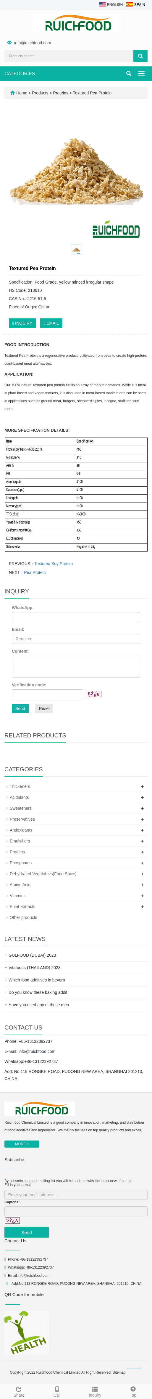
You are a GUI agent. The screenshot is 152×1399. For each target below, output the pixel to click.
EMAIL (51, 323)
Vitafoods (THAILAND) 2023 (35, 967)
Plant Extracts (22, 906)
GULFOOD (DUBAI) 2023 (32, 955)
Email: (18, 629)
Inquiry (95, 1391)
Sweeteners (21, 808)
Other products (23, 917)
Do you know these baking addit (38, 992)
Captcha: (12, 1202)
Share (19, 1391)
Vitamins (17, 895)
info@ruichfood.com (32, 42)
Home (21, 93)
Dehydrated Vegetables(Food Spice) (43, 873)
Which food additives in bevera (37, 980)
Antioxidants (21, 830)
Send (20, 708)
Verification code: (29, 685)
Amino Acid (20, 884)
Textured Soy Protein (53, 563)
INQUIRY (22, 323)
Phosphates (21, 862)
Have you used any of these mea (39, 1004)
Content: (20, 651)
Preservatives (22, 819)
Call (57, 1391)
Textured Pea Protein (91, 93)
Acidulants (19, 797)
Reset (44, 708)
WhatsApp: (23, 607)
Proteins (60, 93)
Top (133, 1391)
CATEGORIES (19, 73)
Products (40, 93)
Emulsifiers (20, 841)
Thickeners (20, 786)
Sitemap (119, 1372)
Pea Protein (35, 572)
